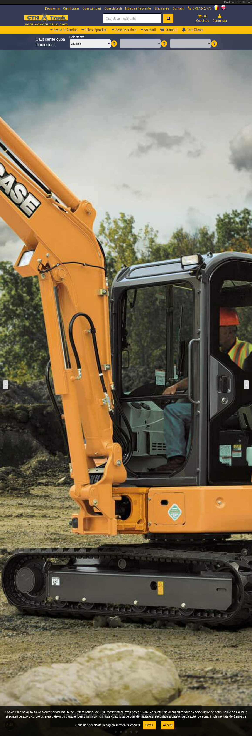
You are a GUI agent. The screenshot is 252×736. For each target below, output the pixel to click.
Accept (168, 725)
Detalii (149, 725)
